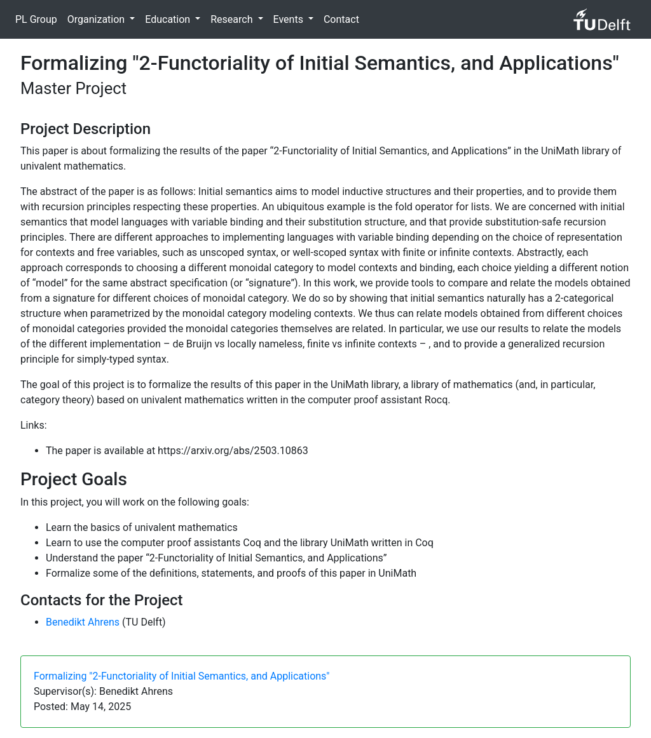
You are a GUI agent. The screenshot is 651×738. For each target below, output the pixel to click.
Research (232, 19)
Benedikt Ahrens (83, 622)
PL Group (36, 19)
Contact (341, 19)
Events (289, 19)
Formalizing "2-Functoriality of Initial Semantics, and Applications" (182, 676)
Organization (97, 19)
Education (169, 19)
